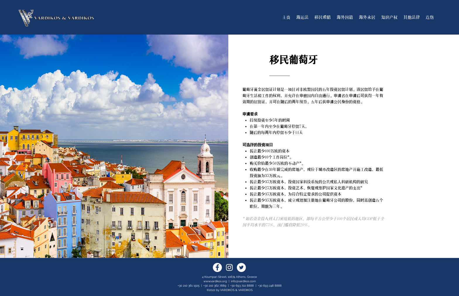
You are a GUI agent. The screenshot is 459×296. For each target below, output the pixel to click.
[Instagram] (229, 267)
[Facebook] (217, 267)
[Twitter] (241, 267)
